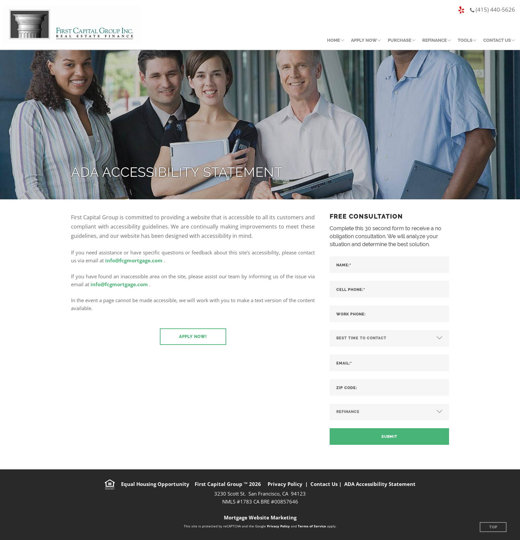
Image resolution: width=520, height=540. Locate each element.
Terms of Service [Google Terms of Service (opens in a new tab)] (312, 526)
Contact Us (497, 40)
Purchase (399, 40)
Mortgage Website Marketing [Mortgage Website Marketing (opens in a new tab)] (260, 517)
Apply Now (364, 40)
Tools (465, 40)
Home (333, 40)
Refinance (434, 40)
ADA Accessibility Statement (380, 484)
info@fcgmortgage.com (133, 260)
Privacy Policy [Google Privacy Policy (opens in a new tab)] (278, 526)
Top (493, 527)
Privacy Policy (285, 484)
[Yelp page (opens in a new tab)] (461, 10)
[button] (193, 336)
